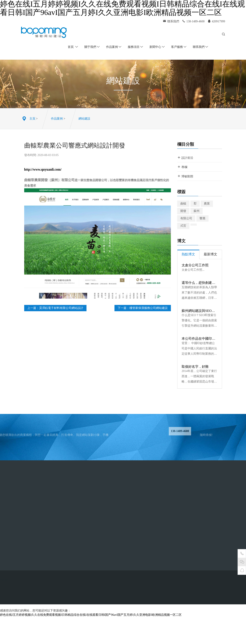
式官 (183, 225)
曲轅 (183, 203)
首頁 (73, 46)
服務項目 (135, 46)
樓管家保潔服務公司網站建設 (148, 308)
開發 (183, 211)
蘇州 (196, 211)
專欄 (182, 167)
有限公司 (186, 218)
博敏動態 (185, 176)
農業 (207, 203)
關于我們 (92, 46)
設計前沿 (185, 157)
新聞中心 (157, 46)
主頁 (32, 118)
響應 (202, 218)
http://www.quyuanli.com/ (43, 169)
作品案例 (113, 46)
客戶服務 (178, 46)
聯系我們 (200, 46)
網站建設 (84, 118)
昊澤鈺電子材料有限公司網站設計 (61, 308)
